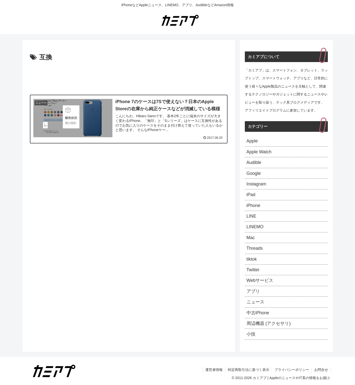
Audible (254, 162)
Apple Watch (259, 151)
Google (254, 173)
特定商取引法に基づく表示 (248, 370)
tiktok (252, 259)
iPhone (253, 205)
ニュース (255, 301)
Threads (255, 248)
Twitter (253, 269)
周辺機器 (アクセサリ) (269, 323)
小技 (251, 334)
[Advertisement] (129, 77)
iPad (251, 194)
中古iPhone (258, 312)
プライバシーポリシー (291, 370)
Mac (251, 237)
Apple (252, 140)
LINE (251, 216)
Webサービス (260, 280)
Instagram (256, 183)
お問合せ (321, 370)
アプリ (253, 291)
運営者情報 (214, 370)
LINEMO (255, 226)
